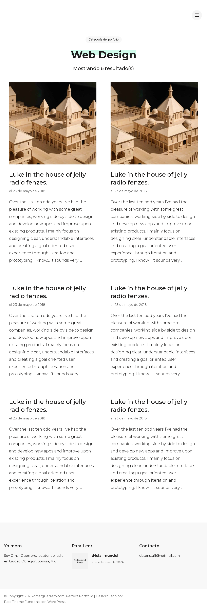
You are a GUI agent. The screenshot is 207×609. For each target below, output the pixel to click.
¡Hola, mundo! (105, 555)
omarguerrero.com (48, 596)
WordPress (56, 602)
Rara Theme (14, 602)
